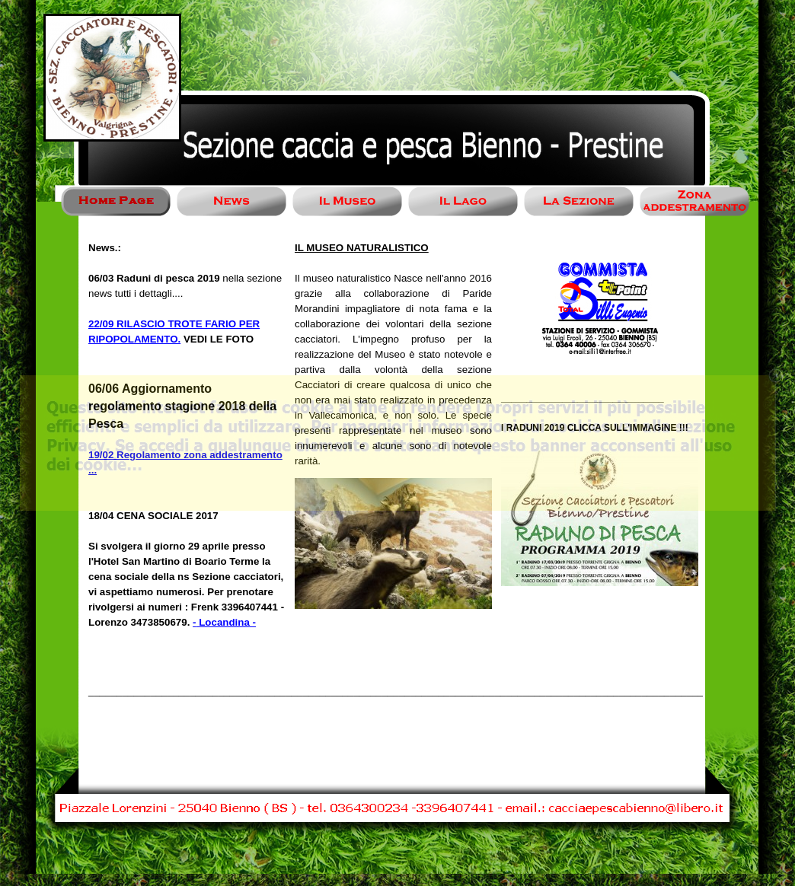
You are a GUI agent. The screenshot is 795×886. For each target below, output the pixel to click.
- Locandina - (224, 622)
